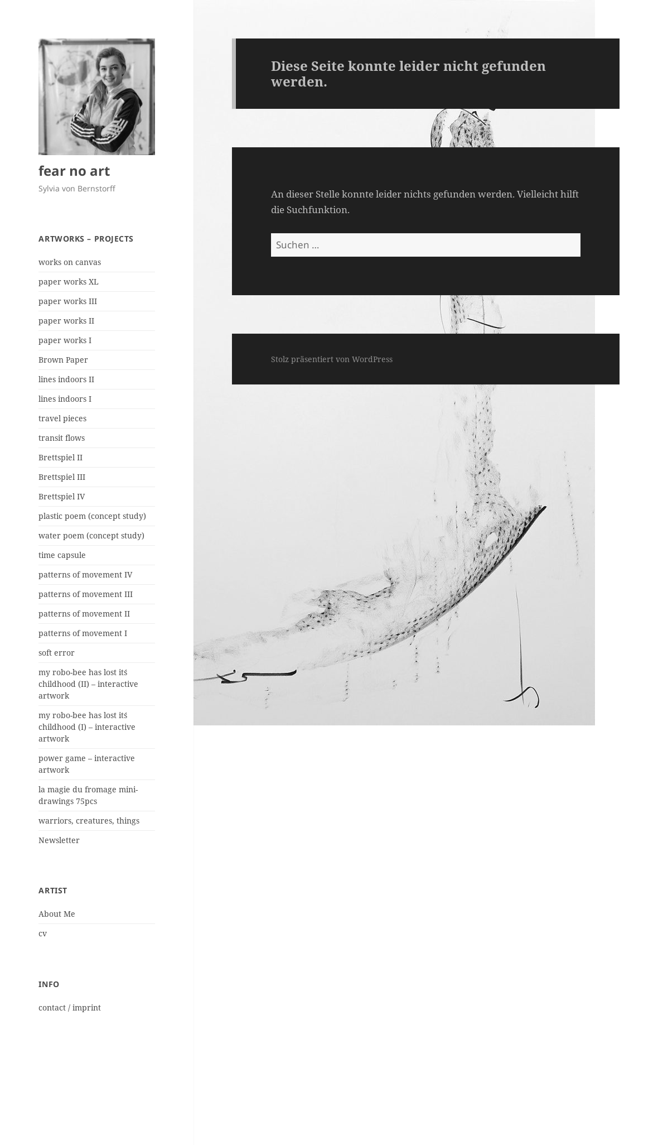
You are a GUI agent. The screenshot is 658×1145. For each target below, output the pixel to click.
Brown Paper (63, 359)
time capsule (62, 555)
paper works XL (68, 281)
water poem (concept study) (91, 535)
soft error (56, 652)
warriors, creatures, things (88, 820)
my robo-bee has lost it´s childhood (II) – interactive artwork (88, 684)
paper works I (64, 340)
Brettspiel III (61, 477)
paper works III (67, 301)
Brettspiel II (60, 457)
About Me (56, 913)
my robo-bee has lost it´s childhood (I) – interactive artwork (87, 727)
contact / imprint (69, 1007)
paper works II (66, 320)
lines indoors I (64, 398)
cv (42, 933)
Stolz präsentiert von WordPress (332, 359)
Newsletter (59, 840)
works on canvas (69, 262)
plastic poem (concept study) (92, 516)
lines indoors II (66, 379)
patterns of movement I (82, 633)
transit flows (61, 437)
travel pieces (62, 418)
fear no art (74, 170)
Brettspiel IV (61, 496)
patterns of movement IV (85, 574)
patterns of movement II (84, 613)
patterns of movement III (85, 594)
